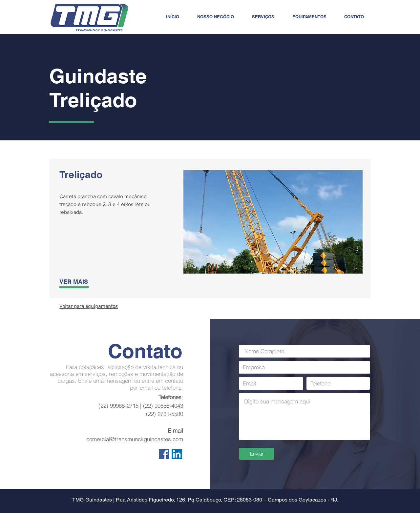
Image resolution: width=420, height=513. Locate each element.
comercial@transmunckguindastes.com (134, 439)
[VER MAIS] (82, 282)
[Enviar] (256, 454)
